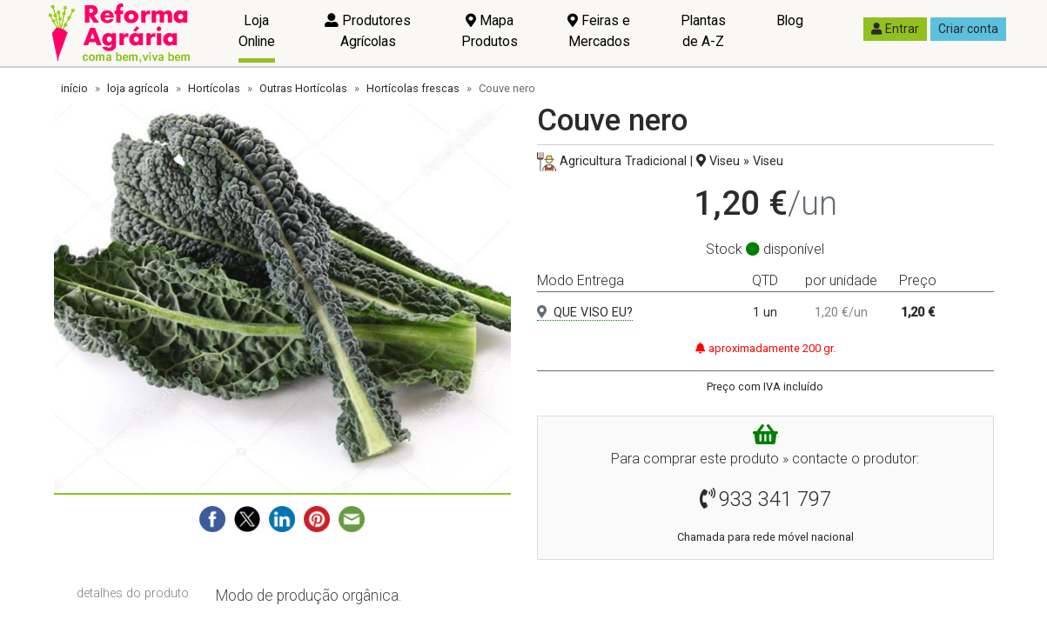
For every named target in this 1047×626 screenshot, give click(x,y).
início (74, 88)
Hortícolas (214, 88)
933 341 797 (775, 499)
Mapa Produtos (489, 31)
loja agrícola (138, 88)
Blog (789, 20)
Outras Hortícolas (303, 88)
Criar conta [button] (968, 29)
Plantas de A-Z (703, 31)
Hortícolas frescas (413, 88)
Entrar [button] (895, 29)
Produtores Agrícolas (368, 31)
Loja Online (256, 31)
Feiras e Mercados (598, 31)
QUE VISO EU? (585, 312)
